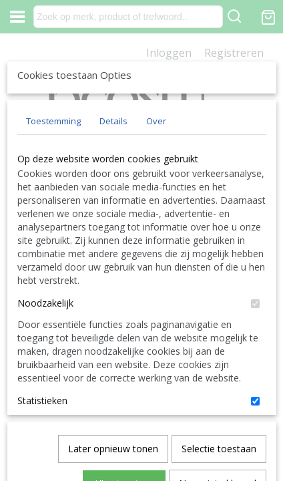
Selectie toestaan (219, 396)
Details (113, 220)
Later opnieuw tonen (113, 396)
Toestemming (53, 220)
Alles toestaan (124, 431)
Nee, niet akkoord (217, 431)
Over (156, 220)
